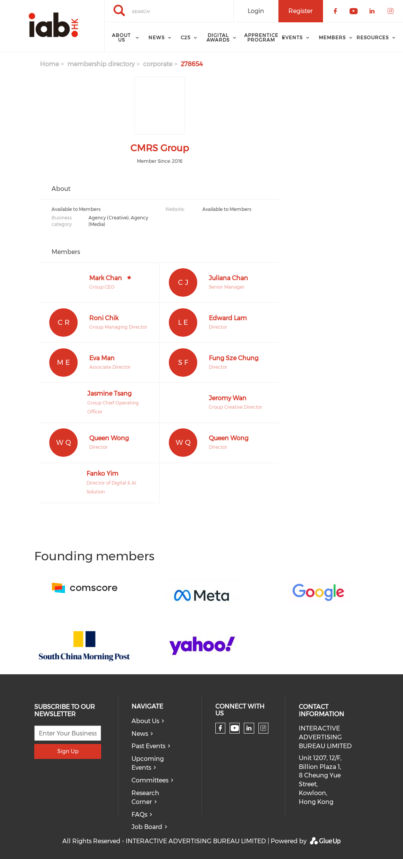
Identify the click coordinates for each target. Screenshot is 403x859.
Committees (150, 780)
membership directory (101, 64)
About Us (145, 721)
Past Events (148, 746)
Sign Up (67, 751)
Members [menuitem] (332, 37)
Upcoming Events (148, 763)
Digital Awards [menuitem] (218, 37)
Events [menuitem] (292, 37)
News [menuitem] (156, 37)
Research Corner (145, 797)
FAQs (139, 814)
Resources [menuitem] (372, 37)
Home (49, 64)
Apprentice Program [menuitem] (261, 37)
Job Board (147, 827)
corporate (157, 64)
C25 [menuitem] (185, 37)
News (140, 733)
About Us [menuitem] (121, 37)
